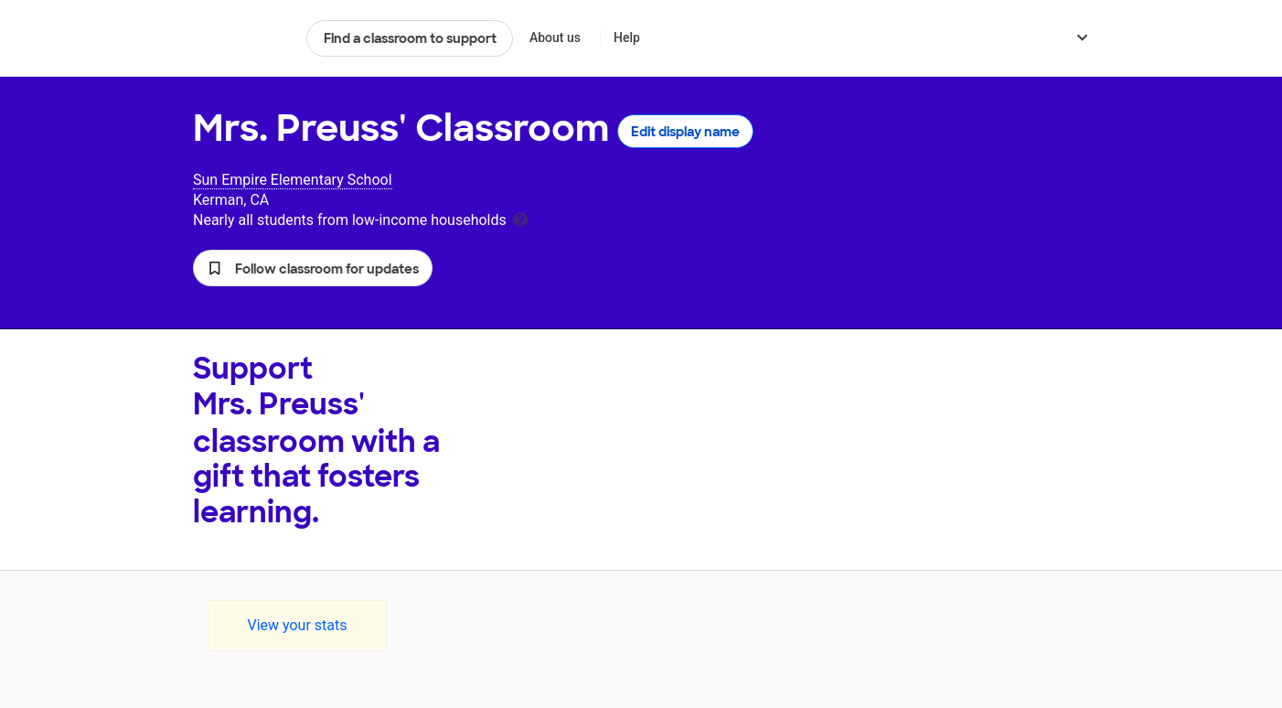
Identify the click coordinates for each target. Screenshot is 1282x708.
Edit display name (685, 131)
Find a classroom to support (410, 38)
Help (627, 37)
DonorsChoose (242, 38)
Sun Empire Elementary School (292, 179)
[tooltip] (520, 218)
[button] (313, 268)
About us (555, 37)
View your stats (297, 625)
